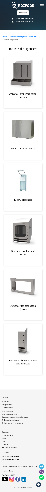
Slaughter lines (7, 405)
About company (7, 435)
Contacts (5, 444)
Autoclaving (6, 402)
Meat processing (7, 411)
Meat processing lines (9, 414)
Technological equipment (10, 420)
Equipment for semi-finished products (15, 417)
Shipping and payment (9, 447)
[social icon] (41, 466)
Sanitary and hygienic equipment (23, 37)
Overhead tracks (7, 408)
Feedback (23, 13)
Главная (5, 37)
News (4, 438)
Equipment (5, 432)
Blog (3, 441)
